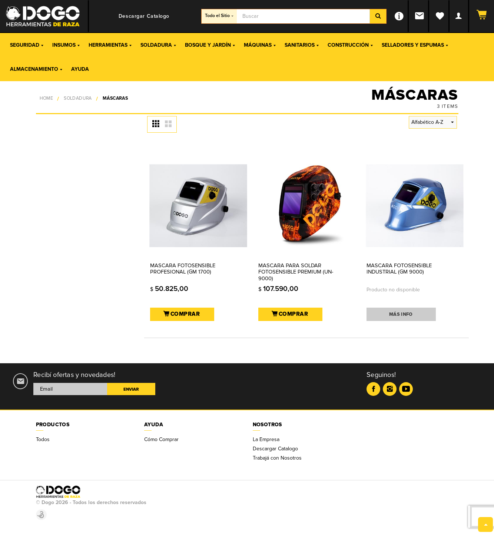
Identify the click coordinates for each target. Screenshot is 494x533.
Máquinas (260, 45)
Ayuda (80, 69)
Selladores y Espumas (415, 45)
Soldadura (158, 45)
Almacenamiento (36, 69)
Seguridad (26, 45)
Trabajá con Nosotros (277, 458)
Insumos (66, 45)
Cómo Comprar (161, 439)
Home (46, 98)
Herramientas (110, 45)
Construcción (350, 45)
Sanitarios (302, 45)
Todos (43, 439)
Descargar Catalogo (275, 449)
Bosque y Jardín (210, 45)
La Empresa (266, 439)
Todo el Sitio (219, 16)
